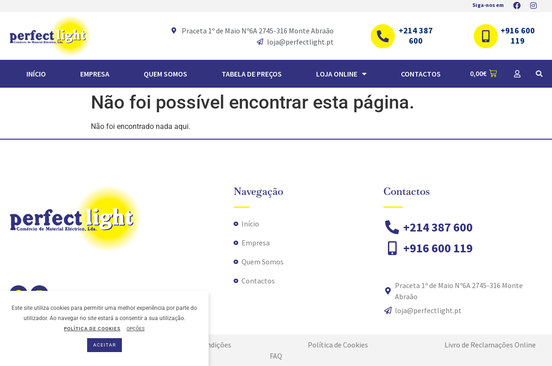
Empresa (94, 73)
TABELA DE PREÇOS (252, 73)
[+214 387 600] (383, 36)
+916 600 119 (518, 35)
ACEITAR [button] (104, 344)
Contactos (421, 73)
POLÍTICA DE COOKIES (92, 328)
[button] (539, 73)
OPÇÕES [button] (136, 328)
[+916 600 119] (486, 36)
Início (36, 73)
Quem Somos (165, 73)
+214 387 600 (416, 35)
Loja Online (341, 73)
